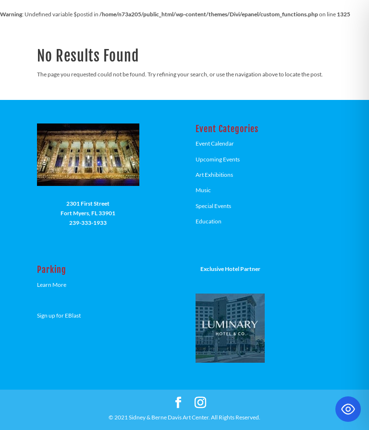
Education (208, 221)
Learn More (51, 284)
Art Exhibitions (214, 174)
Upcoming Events (218, 159)
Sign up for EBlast (59, 315)
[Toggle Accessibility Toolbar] (348, 409)
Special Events (213, 205)
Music (203, 190)
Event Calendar (215, 143)
